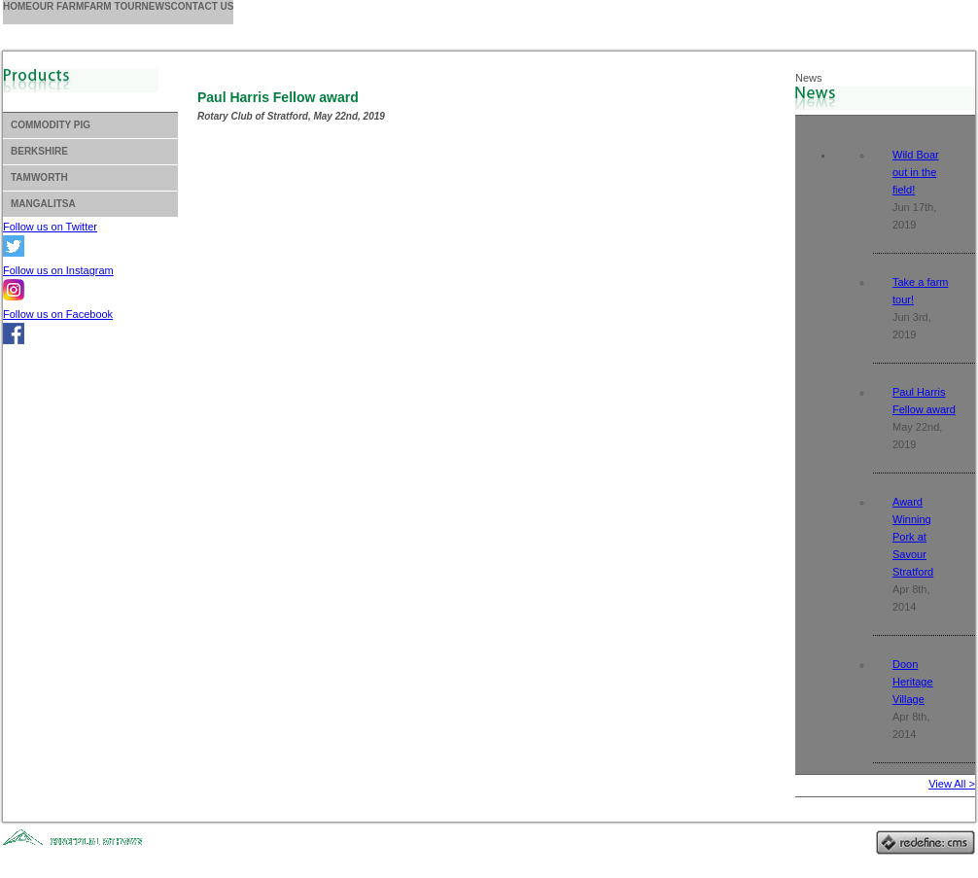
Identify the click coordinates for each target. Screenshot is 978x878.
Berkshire (39, 151)
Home (17, 6)
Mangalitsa (43, 203)
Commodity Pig (50, 125)
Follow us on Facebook (58, 314)
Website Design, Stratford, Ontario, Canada (87, 847)
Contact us (202, 6)
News (156, 6)
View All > (951, 784)
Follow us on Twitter (50, 226)
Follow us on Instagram (58, 270)
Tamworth (39, 177)
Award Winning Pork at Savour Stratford (912, 537)
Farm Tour (112, 6)
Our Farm (58, 6)
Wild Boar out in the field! (915, 172)
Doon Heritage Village (912, 681)
